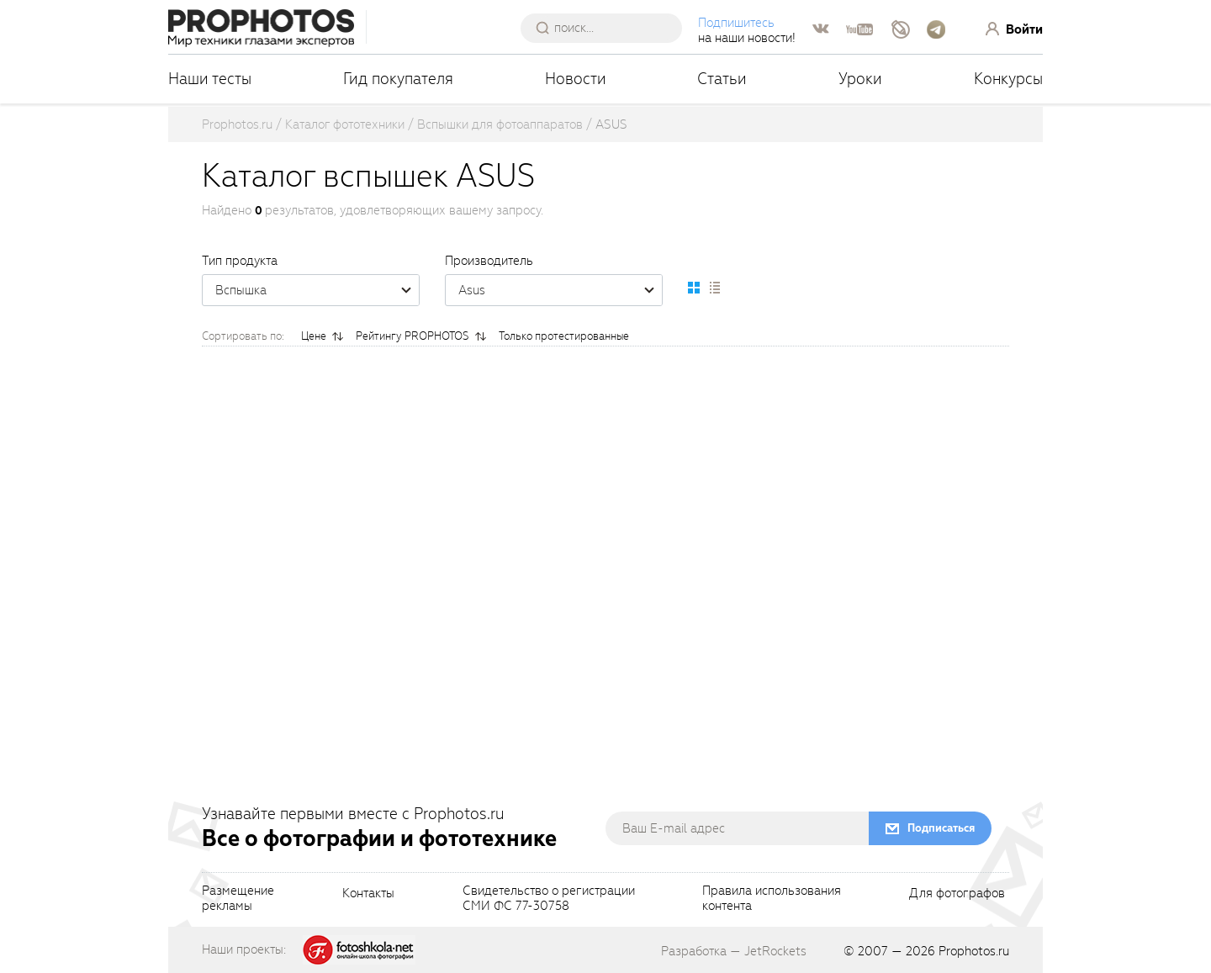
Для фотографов (957, 894)
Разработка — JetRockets (733, 951)
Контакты (368, 894)
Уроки (860, 78)
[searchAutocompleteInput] (607, 28)
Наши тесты (209, 78)
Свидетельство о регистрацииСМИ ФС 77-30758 (549, 899)
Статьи (722, 78)
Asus (560, 290)
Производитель (489, 260)
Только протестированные (564, 336)
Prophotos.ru (974, 951)
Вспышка (317, 290)
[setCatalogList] (714, 287)
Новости (575, 78)
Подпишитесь (736, 22)
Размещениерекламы (238, 899)
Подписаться (941, 828)
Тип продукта (240, 260)
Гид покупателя (398, 78)
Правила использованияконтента (771, 899)
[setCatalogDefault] (694, 287)
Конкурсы (1008, 78)
